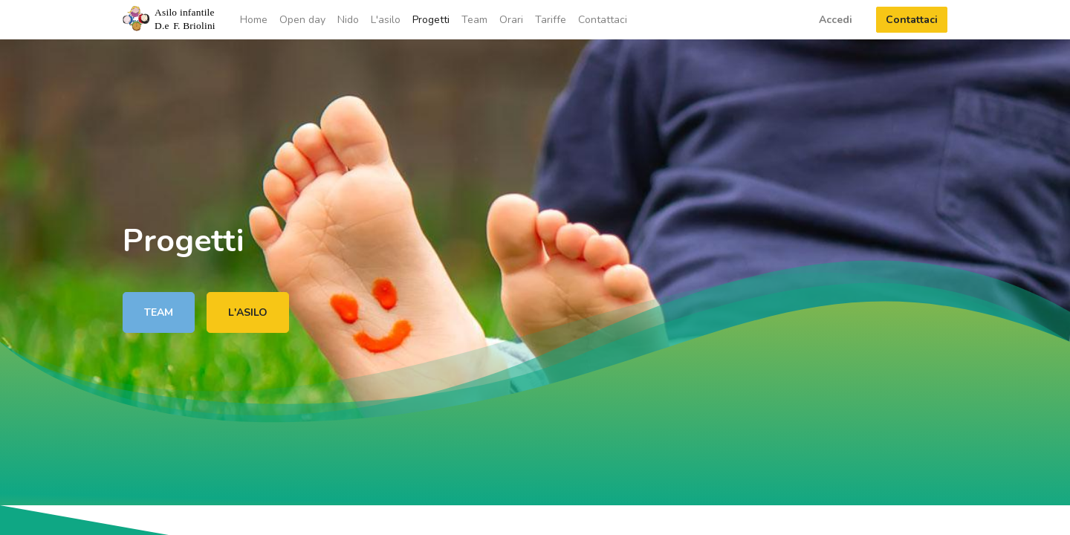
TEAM (158, 312)
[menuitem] (253, 19)
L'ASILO (248, 312)
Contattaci (912, 20)
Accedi (835, 20)
